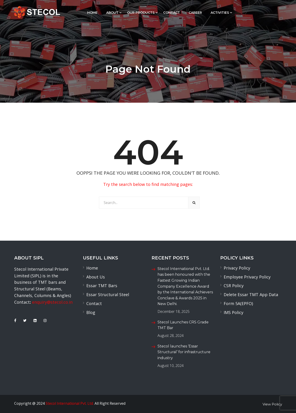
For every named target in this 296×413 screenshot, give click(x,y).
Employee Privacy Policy (247, 277)
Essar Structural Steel (107, 294)
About (112, 13)
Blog (90, 312)
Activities (220, 13)
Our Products (141, 13)
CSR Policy (234, 285)
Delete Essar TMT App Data (251, 294)
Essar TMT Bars (101, 285)
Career (195, 13)
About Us (95, 277)
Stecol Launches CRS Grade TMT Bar (183, 325)
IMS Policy (233, 312)
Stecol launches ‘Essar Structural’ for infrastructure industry (184, 352)
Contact (171, 13)
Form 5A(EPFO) (238, 303)
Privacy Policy (237, 268)
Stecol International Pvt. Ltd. (70, 403)
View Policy (272, 404)
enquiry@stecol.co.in (52, 302)
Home (92, 13)
